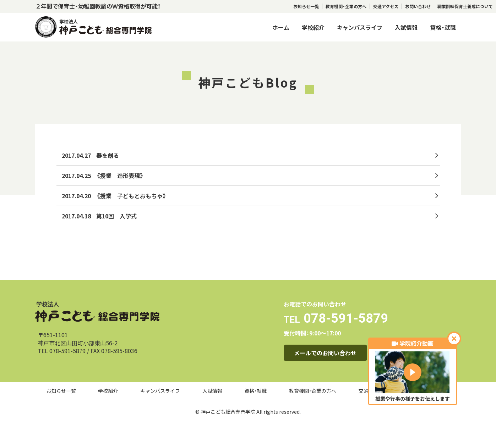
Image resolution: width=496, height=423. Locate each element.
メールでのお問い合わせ (325, 353)
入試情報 (406, 27)
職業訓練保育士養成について (465, 6)
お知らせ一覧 (306, 6)
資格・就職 (443, 27)
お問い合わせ (418, 6)
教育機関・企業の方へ (346, 6)
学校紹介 (313, 27)
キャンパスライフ (359, 27)
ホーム (280, 27)
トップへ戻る (81, 251)
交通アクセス (385, 6)
